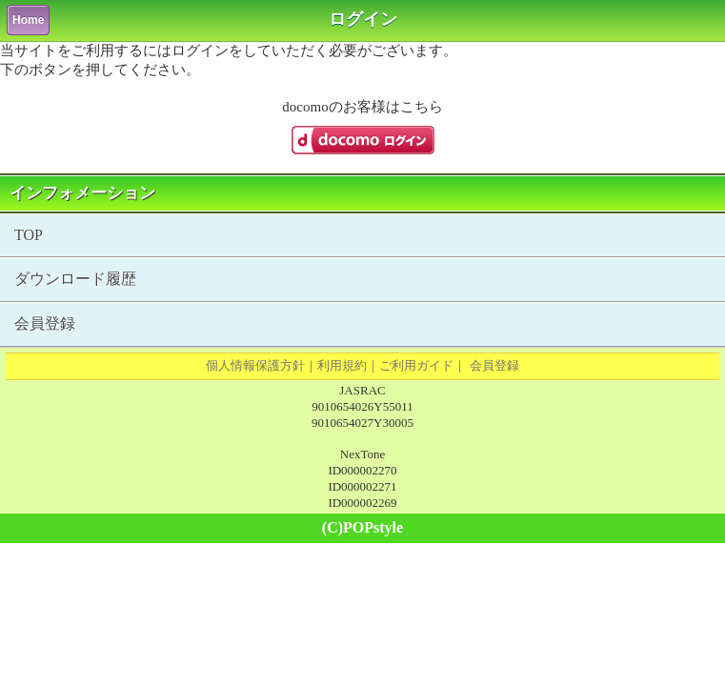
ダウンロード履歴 (75, 279)
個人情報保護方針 (255, 365)
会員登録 (44, 323)
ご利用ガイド (416, 365)
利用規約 (342, 365)
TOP (28, 235)
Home (28, 20)
